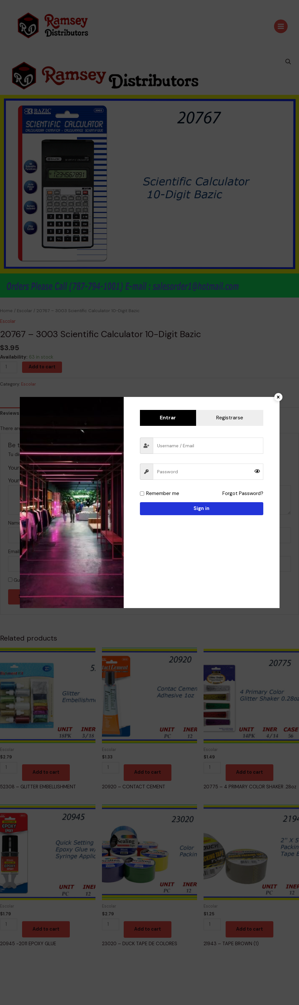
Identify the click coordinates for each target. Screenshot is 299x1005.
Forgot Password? (243, 493)
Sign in (201, 508)
